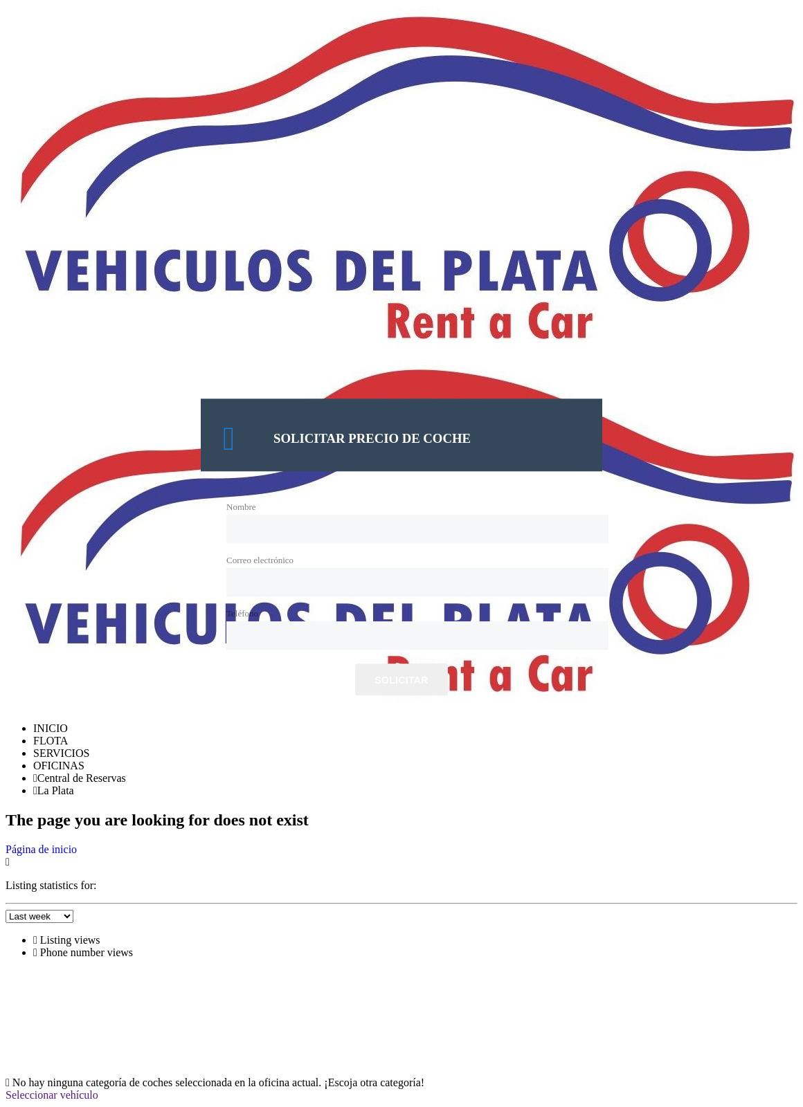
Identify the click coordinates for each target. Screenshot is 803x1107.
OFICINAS (58, 765)
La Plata (53, 790)
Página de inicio (41, 849)
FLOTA (50, 741)
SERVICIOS (61, 753)
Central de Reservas (79, 778)
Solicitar (401, 680)
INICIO (50, 728)
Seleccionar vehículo (52, 1095)
